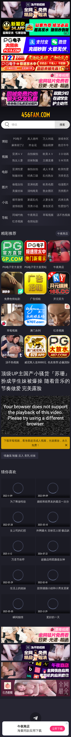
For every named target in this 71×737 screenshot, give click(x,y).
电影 (5, 172)
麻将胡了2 (18, 145)
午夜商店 (32, 215)
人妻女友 (48, 199)
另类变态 (63, 175)
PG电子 (17, 138)
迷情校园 (17, 206)
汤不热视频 (63, 215)
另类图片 (63, 191)
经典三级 (32, 175)
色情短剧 (32, 221)
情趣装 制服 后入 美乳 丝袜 (20, 455)
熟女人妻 (17, 160)
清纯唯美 (32, 191)
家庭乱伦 (32, 199)
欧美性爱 (63, 169)
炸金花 (33, 145)
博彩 (5, 141)
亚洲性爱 (17, 169)
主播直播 (48, 160)
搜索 (62, 124)
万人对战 (48, 138)
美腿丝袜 (17, 191)
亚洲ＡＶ (17, 154)
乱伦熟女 (48, 175)
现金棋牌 (48, 145)
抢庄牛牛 (63, 145)
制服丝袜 (17, 175)
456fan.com (35, 115)
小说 (5, 202)
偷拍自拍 (32, 169)
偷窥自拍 (17, 184)
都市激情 (17, 199)
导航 (5, 217)
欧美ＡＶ (48, 154)
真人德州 (32, 138)
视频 (5, 156)
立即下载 (57, 728)
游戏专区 (63, 138)
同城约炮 (17, 215)
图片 (5, 187)
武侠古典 (63, 199)
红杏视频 (17, 221)
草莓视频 (48, 215)
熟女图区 (48, 191)
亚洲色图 (32, 184)
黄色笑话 (48, 206)
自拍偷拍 (32, 154)
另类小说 (32, 206)
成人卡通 (48, 169)
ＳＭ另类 (63, 160)
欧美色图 (48, 184)
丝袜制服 (32, 160)
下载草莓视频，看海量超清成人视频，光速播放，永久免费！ (36, 443)
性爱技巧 (63, 206)
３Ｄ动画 (63, 154)
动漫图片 (63, 184)
